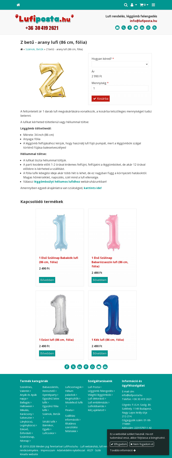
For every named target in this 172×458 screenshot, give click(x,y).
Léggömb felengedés (100, 391)
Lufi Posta (94, 387)
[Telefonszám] (123, 27)
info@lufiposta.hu (143, 21)
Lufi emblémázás (98, 402)
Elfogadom (119, 444)
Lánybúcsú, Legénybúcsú (27, 423)
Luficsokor (48, 433)
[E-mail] (117, 27)
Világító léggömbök (99, 394)
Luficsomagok (73, 387)
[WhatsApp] (92, 367)
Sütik (98, 450)
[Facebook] (129, 27)
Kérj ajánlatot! (96, 410)
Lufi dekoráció (96, 398)
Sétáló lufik (48, 421)
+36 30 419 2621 (142, 399)
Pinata (69, 410)
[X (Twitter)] (73, 367)
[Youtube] (135, 27)
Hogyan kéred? (103, 59)
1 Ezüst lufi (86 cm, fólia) (56, 340)
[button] (153, 5)
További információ (121, 450)
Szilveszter (26, 417)
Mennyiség (100, 83)
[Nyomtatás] (105, 367)
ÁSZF (90, 450)
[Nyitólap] (18, 5)
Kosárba (100, 99)
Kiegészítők (72, 398)
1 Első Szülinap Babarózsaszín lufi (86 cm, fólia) (110, 262)
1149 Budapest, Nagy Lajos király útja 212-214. (137, 412)
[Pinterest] (86, 367)
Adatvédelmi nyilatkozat (71, 450)
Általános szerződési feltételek (71, 427)
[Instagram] (148, 27)
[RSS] (154, 27)
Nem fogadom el (141, 444)
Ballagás (25, 402)
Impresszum (48, 450)
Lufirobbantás (96, 406)
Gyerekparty (49, 394)
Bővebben (47, 280)
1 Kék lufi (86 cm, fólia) (108, 340)
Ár (93, 71)
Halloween (26, 406)
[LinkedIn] (142, 27)
